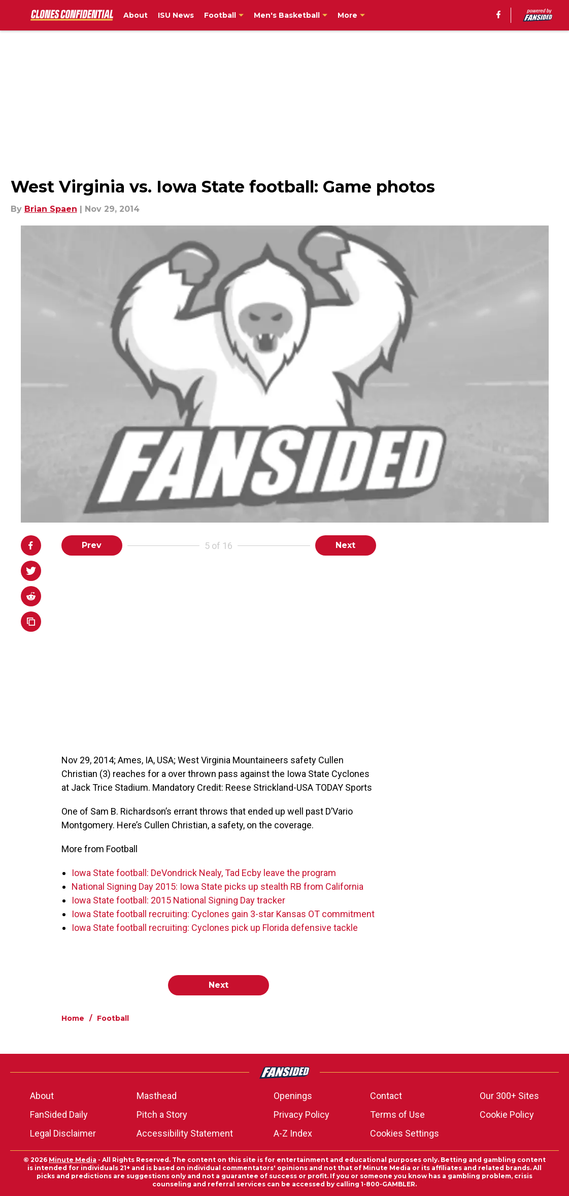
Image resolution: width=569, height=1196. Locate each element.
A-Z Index (293, 1133)
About (42, 1095)
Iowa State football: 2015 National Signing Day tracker (178, 900)
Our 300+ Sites (509, 1095)
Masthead (157, 1095)
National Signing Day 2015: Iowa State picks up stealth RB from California (217, 886)
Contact (386, 1095)
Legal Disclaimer (63, 1133)
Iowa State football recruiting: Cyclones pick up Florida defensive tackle (215, 927)
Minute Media (72, 1159)
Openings (293, 1095)
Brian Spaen (50, 209)
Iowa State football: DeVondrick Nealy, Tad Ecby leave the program (204, 872)
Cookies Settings (404, 1133)
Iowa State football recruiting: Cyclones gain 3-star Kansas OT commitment (223, 914)
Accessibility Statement (185, 1133)
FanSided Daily (59, 1114)
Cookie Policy (507, 1114)
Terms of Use (397, 1114)
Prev (92, 545)
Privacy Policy (301, 1114)
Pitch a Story (162, 1114)
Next (345, 545)
